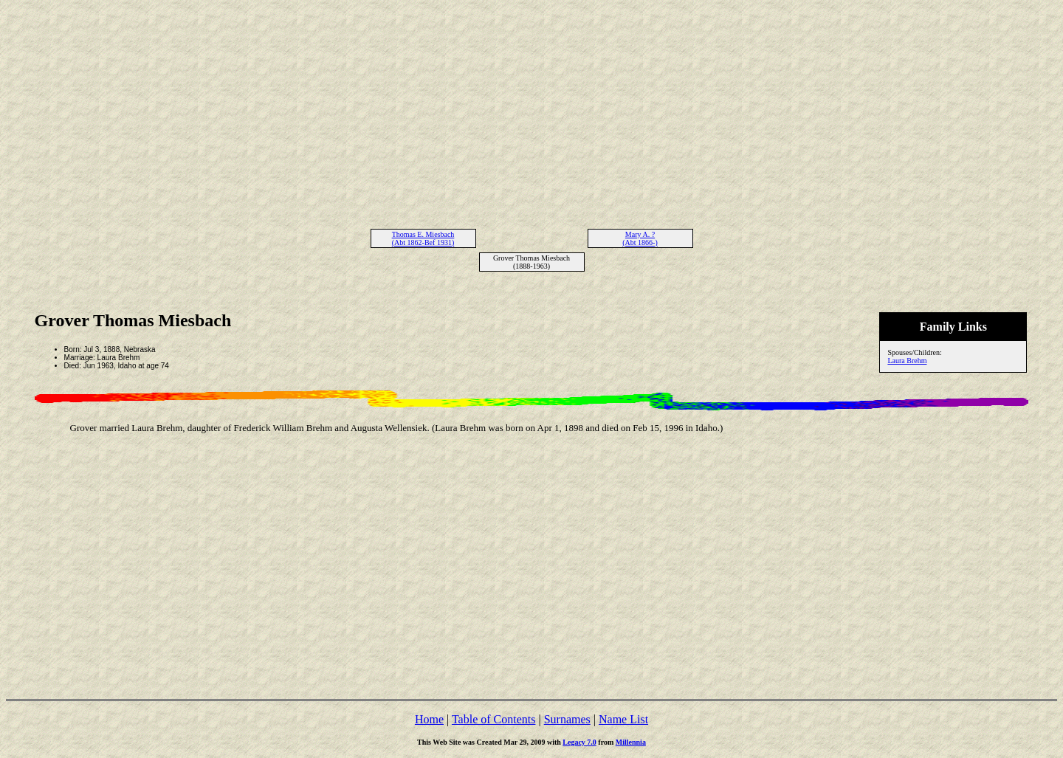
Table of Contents (494, 719)
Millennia (631, 742)
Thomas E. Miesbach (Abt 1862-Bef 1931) (423, 238)
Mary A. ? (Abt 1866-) (640, 238)
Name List (623, 719)
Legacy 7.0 (579, 742)
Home (429, 719)
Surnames (567, 719)
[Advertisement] (531, 109)
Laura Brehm (906, 360)
